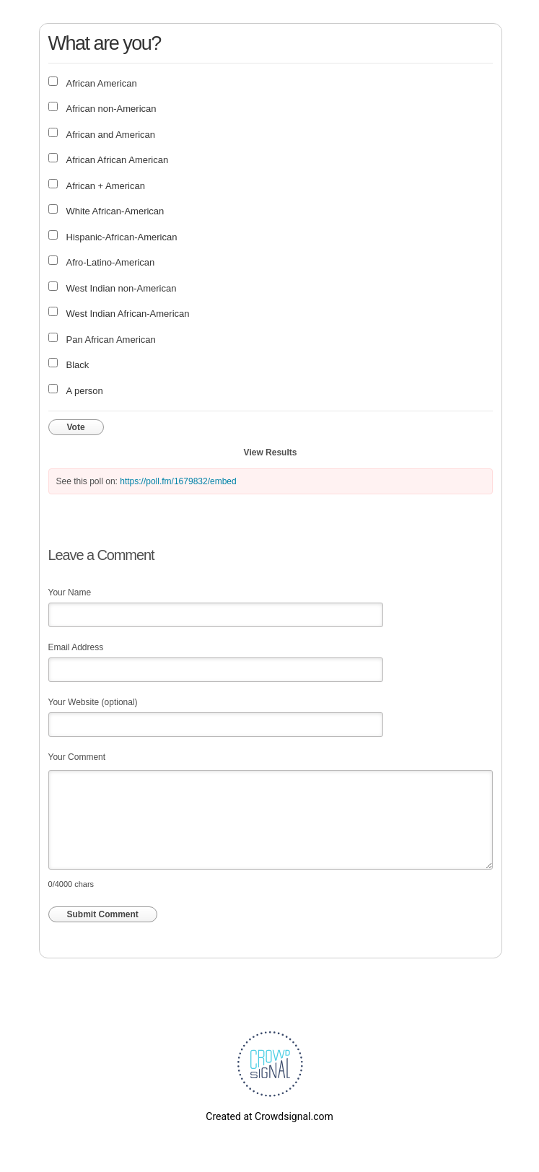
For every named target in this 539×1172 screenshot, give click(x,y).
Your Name (70, 592)
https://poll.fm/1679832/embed (178, 481)
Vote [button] (76, 427)
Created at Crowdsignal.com (269, 1116)
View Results (270, 452)
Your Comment (77, 757)
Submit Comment (103, 914)
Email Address (76, 647)
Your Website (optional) (93, 702)
